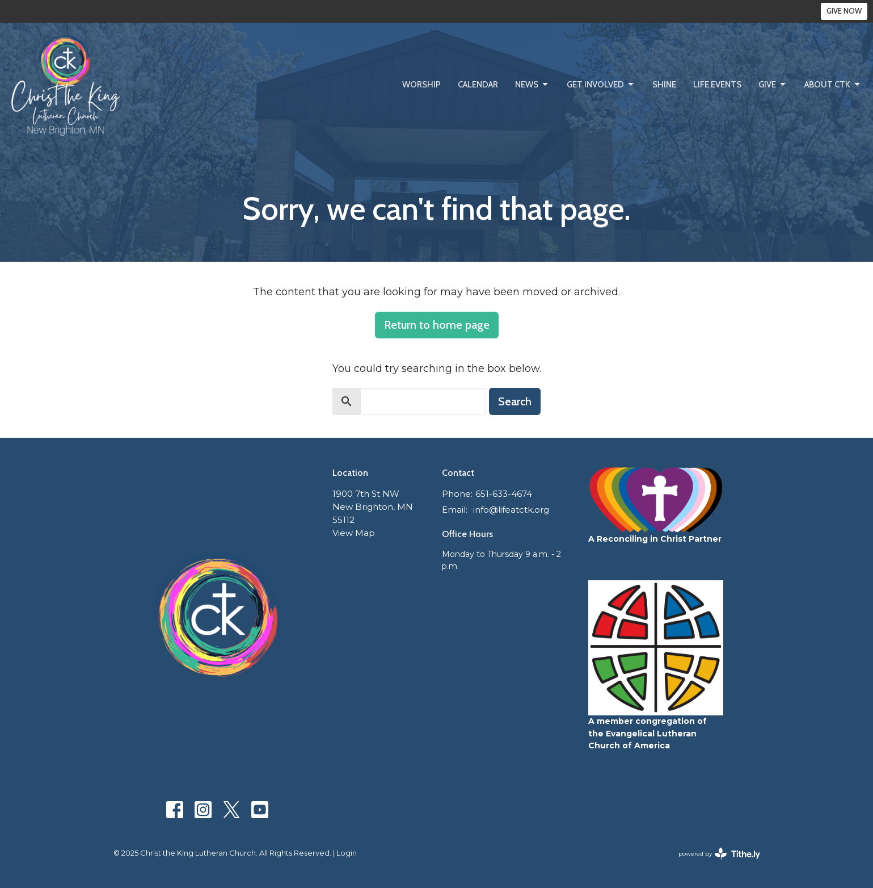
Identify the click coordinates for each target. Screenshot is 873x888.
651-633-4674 (503, 493)
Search (515, 401)
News (532, 84)
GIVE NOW (844, 10)
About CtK (833, 84)
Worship (421, 84)
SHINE (664, 84)
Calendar (478, 84)
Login (346, 853)
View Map (353, 532)
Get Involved (601, 84)
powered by (719, 854)
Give (772, 84)
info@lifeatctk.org (511, 509)
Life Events (717, 84)
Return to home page (437, 325)
